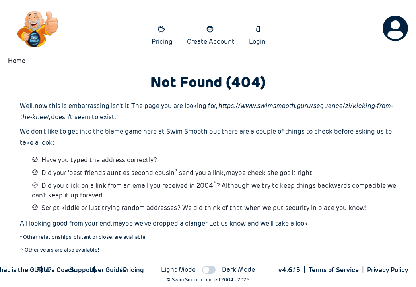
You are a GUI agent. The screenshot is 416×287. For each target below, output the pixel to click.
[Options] (395, 28)
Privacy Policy (387, 270)
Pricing (133, 270)
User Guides (108, 270)
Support (82, 270)
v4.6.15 (289, 270)
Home (16, 61)
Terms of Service (334, 270)
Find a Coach (56, 270)
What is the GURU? (22, 270)
